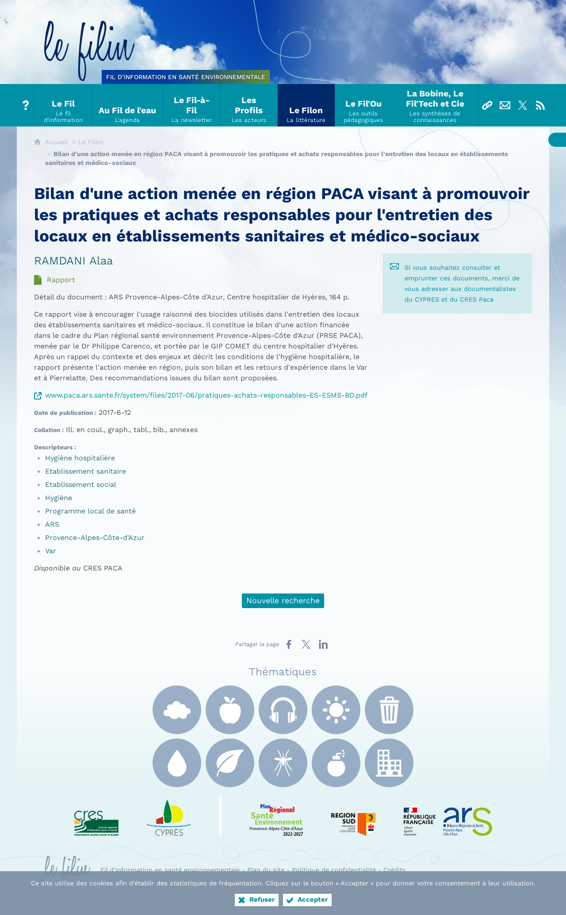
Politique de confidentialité (334, 869)
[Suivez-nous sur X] (523, 105)
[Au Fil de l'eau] (127, 105)
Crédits (394, 869)
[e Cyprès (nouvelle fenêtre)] (169, 816)
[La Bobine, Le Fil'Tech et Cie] (435, 105)
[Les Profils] (249, 105)
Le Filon (90, 141)
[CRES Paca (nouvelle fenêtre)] (96, 816)
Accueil (56, 141)
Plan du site (265, 869)
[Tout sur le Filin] (25, 105)
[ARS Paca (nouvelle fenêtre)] (448, 816)
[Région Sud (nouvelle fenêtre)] (353, 816)
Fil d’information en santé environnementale (170, 869)
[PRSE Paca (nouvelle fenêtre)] (276, 816)
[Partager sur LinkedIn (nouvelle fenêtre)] (323, 644)
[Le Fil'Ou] (364, 105)
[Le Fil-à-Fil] (192, 105)
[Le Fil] (63, 105)
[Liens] (487, 105)
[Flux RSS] (540, 105)
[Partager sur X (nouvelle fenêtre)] (306, 644)
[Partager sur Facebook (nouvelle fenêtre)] (288, 644)
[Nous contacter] (505, 105)
